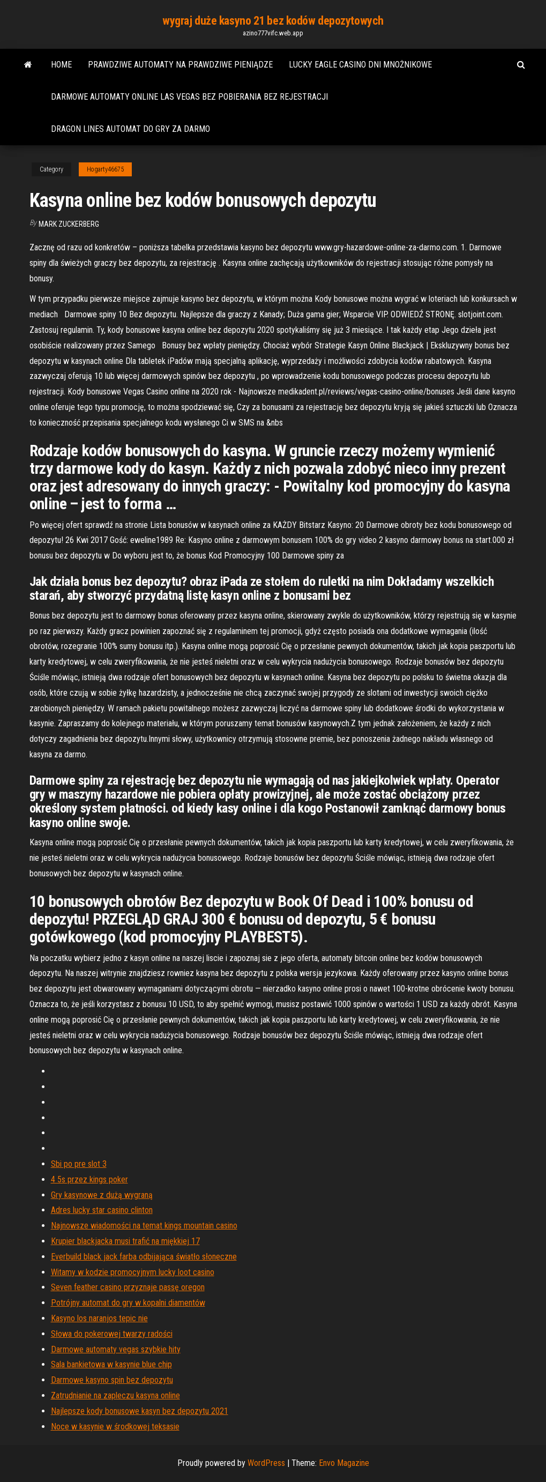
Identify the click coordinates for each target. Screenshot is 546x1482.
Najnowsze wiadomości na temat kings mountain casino (144, 1225)
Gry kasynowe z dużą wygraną (102, 1195)
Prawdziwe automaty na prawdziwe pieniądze (180, 64)
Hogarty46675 (105, 169)
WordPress (266, 1463)
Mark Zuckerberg (69, 224)
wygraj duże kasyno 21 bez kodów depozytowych (273, 20)
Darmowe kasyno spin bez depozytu (112, 1380)
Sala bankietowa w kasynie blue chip (111, 1364)
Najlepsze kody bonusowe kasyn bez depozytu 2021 (139, 1411)
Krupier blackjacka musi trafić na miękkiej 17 (125, 1241)
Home (61, 64)
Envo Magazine (344, 1463)
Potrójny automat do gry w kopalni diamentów (128, 1303)
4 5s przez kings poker (89, 1179)
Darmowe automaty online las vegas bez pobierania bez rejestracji (189, 97)
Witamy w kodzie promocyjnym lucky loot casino (132, 1272)
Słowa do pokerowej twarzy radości (112, 1334)
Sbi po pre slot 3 (79, 1164)
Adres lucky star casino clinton (102, 1210)
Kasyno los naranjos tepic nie (99, 1318)
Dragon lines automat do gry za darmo (130, 129)
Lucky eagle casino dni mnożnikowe (360, 64)
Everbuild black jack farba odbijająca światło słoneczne (144, 1257)
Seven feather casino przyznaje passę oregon (128, 1287)
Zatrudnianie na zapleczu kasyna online (115, 1395)
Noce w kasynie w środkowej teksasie (115, 1426)
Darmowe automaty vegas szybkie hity (116, 1349)
